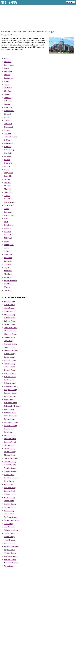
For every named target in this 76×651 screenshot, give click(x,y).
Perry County (9, 481)
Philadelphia (8, 225)
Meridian (7, 186)
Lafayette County (10, 416)
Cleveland (7, 91)
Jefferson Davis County (12, 406)
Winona (7, 287)
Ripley (6, 241)
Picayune (7, 228)
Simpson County (10, 507)
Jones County (9, 409)
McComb (7, 182)
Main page (4, 35)
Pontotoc (7, 231)
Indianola (7, 156)
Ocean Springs (9, 202)
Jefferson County (10, 403)
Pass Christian (9, 215)
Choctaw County (10, 331)
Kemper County (10, 412)
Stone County (9, 514)
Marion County (9, 448)
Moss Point (8, 192)
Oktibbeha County (11, 471)
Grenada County (10, 370)
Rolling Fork (9, 245)
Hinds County (9, 380)
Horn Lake (8, 153)
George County (9, 363)
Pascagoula (8, 212)
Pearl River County (11, 478)
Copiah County (9, 347)
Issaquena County (10, 390)
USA (9, 35)
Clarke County (9, 337)
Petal (6, 222)
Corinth (7, 104)
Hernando (7, 147)
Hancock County (10, 373)
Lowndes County (10, 442)
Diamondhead (9, 111)
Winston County (10, 559)
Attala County (9, 311)
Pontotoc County (10, 488)
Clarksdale (8, 88)
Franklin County (10, 360)
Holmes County (10, 383)
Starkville (7, 264)
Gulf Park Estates (10, 137)
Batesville (7, 62)
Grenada (7, 130)
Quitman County (10, 494)
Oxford (6, 209)
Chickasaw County (11, 328)
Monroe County (10, 455)
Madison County (10, 445)
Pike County (8, 484)
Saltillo (6, 248)
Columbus (8, 101)
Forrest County (9, 357)
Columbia (7, 98)
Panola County (9, 475)
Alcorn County (9, 305)
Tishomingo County (11, 530)
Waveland (7, 277)
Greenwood (8, 127)
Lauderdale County (11, 422)
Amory (6, 58)
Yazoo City (8, 290)
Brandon (7, 75)
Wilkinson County (10, 556)
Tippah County (9, 527)
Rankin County (9, 497)
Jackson (7, 160)
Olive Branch (9, 205)
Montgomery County (12, 458)
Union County (9, 537)
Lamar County (9, 419)
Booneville (8, 71)
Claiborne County (10, 334)
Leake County (9, 429)
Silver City (8, 254)
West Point (8, 284)
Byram (6, 81)
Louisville (8, 176)
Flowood (7, 114)
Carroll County (9, 324)
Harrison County (10, 377)
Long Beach (8, 173)
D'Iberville (8, 107)
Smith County (9, 510)
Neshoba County (10, 461)
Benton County (9, 314)
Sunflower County (11, 517)
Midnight (7, 189)
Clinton (7, 94)
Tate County (8, 524)
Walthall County (10, 540)
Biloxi (6, 68)
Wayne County (9, 550)
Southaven (8, 258)
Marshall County (10, 452)
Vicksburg (8, 274)
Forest (6, 117)
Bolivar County (9, 318)
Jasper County (9, 399)
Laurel (6, 169)
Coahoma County (10, 344)
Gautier (7, 120)
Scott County (9, 501)
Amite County (9, 308)
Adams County (9, 301)
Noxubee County (10, 468)
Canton (6, 84)
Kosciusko (8, 163)
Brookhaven (8, 78)
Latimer (7, 166)
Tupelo (6, 267)
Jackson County (10, 396)
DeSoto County (9, 354)
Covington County (11, 350)
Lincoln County (10, 439)
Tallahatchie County (11, 520)
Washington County (11, 546)
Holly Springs (9, 150)
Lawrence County (10, 426)
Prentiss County (10, 491)
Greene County (9, 367)
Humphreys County (11, 386)
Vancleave (8, 271)
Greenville (8, 124)
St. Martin (8, 261)
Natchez (7, 196)
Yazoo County (9, 566)
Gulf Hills (7, 133)
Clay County (8, 341)
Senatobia (7, 251)
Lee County (8, 432)
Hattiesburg (8, 143)
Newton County (10, 465)
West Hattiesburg (10, 281)
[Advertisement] (38, 17)
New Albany (8, 199)
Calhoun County (10, 321)
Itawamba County (10, 393)
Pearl (6, 218)
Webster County (10, 553)
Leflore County (9, 435)
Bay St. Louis (9, 65)
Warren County (9, 543)
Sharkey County (10, 504)
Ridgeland (8, 238)
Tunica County (9, 533)
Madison (7, 179)
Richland (7, 235)
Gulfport (7, 140)
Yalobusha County (11, 563)
